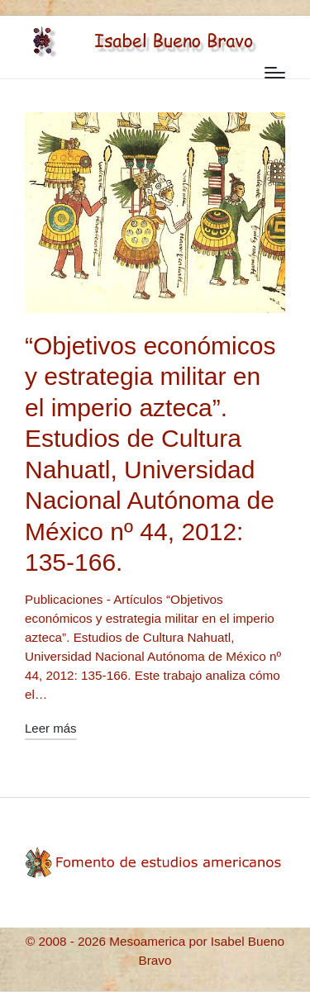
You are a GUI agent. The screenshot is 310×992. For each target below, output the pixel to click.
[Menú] (275, 72)
